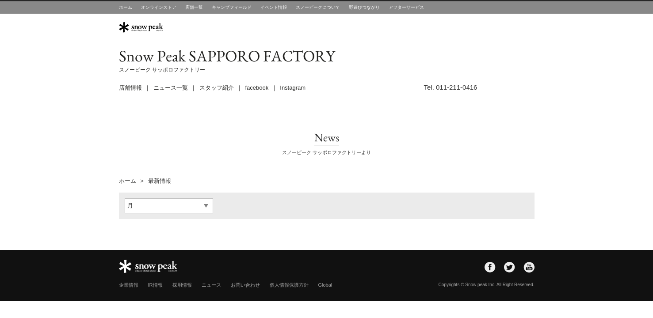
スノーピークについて (318, 7)
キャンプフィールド (232, 7)
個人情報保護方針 (289, 285)
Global (325, 285)
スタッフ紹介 (216, 87)
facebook (257, 87)
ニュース (211, 285)
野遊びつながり (364, 7)
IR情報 (155, 285)
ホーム (125, 7)
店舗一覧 (194, 7)
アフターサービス (406, 7)
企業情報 (128, 285)
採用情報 (182, 285)
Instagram (292, 87)
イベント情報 (273, 7)
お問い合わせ (245, 285)
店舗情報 (130, 87)
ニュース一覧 (170, 87)
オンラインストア (158, 7)
